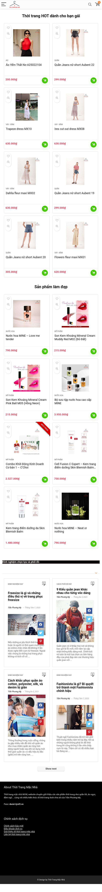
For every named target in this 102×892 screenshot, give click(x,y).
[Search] (90, 4)
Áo (7, 61)
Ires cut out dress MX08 (69, 131)
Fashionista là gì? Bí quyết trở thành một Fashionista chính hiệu (75, 695)
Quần (56, 61)
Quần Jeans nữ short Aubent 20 (26, 261)
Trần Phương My (14, 616)
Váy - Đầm (10, 126)
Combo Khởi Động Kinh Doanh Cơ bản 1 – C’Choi (25, 472)
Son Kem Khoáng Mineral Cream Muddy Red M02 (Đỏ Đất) (74, 342)
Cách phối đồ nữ (64, 592)
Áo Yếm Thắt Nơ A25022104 (24, 65)
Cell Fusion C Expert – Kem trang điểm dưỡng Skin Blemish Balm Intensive (75, 474)
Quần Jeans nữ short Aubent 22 (74, 65)
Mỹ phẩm (58, 336)
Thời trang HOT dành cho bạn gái (51, 16)
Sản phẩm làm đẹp (51, 291)
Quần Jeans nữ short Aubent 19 (74, 196)
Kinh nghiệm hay (15, 592)
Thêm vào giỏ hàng (45, 81)
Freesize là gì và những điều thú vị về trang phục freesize (25, 604)
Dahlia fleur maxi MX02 (20, 196)
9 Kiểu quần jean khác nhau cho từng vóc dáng (73, 599)
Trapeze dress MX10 (19, 131)
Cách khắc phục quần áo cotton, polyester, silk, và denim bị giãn (25, 692)
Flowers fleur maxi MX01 (70, 261)
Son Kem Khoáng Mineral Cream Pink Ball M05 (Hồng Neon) (26, 407)
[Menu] (4, 4)
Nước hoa (10, 336)
